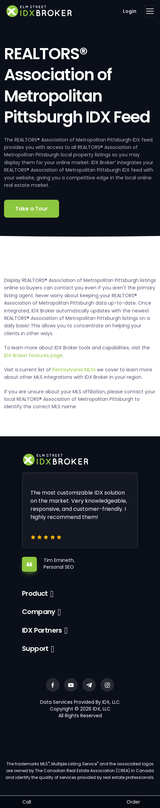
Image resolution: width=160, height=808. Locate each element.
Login (129, 11)
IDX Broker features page (33, 355)
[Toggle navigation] (149, 11)
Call (26, 802)
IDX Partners (42, 630)
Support (35, 648)
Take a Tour (31, 209)
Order (133, 802)
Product (35, 593)
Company (38, 611)
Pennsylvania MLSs (74, 369)
